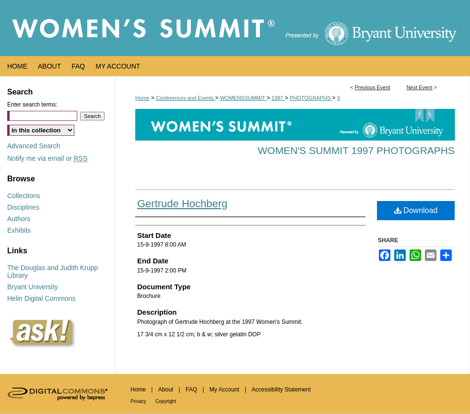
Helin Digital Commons (41, 298)
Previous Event (372, 87)
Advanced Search (33, 146)
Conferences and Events (185, 98)
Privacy (138, 401)
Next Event (420, 87)
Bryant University (32, 287)
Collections (23, 196)
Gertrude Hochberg (182, 204)
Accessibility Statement (281, 389)
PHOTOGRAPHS (311, 98)
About (165, 389)
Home (142, 98)
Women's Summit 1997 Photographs (356, 150)
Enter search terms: (32, 104)
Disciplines (23, 207)
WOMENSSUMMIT (243, 98)
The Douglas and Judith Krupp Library (52, 271)
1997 (278, 98)
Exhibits (19, 230)
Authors (18, 219)
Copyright (165, 401)
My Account (224, 389)
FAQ (191, 389)
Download (416, 210)
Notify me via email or (47, 158)
